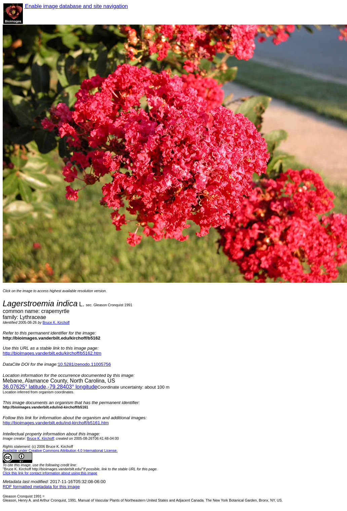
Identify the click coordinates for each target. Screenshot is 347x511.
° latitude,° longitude (50, 387)
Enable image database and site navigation (76, 6)
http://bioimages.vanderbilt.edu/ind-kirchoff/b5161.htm (56, 422)
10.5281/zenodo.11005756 (84, 364)
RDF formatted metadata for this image (41, 486)
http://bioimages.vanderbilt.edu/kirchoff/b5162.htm (52, 353)
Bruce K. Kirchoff (56, 322)
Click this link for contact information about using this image (50, 473)
